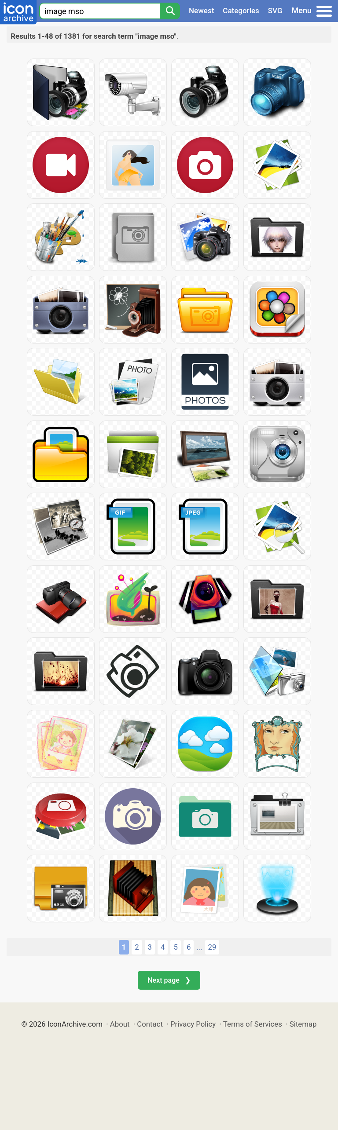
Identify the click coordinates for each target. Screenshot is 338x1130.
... (199, 947)
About (120, 1024)
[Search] (170, 11)
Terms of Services (252, 1024)
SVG (275, 10)
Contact (150, 1024)
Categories (241, 10)
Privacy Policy (193, 1024)
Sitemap (303, 1024)
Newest (201, 10)
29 (212, 947)
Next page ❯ (168, 980)
